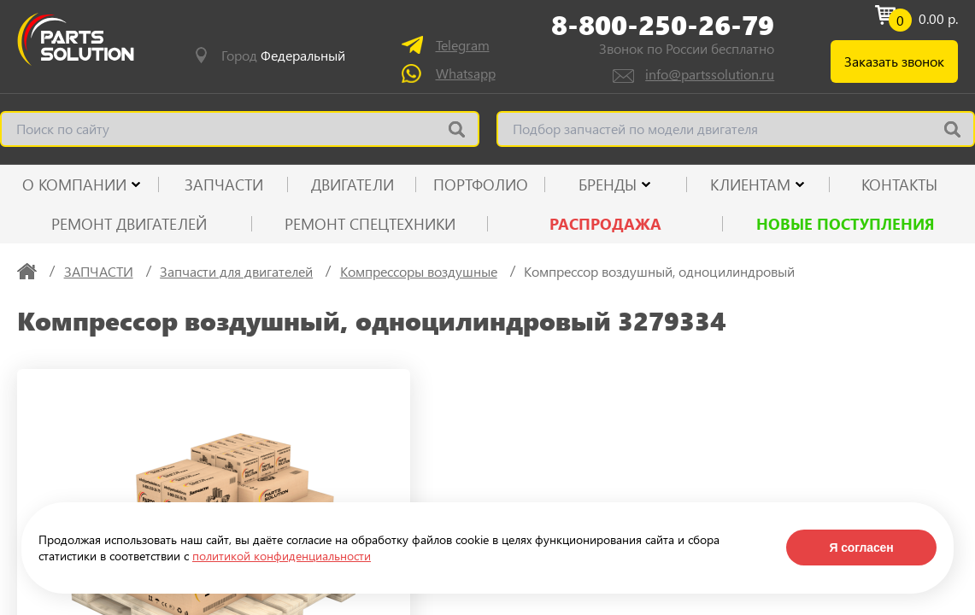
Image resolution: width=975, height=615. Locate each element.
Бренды (608, 184)
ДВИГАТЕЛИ (352, 184)
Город (283, 55)
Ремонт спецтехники (370, 224)
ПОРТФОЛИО (480, 184)
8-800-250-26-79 (662, 24)
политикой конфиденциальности (281, 556)
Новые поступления (845, 224)
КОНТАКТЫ (899, 184)
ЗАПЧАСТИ (224, 184)
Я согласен (861, 547)
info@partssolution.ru (709, 74)
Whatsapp (466, 73)
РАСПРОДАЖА (605, 224)
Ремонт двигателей (129, 224)
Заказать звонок (894, 61)
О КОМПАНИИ (74, 184)
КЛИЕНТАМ (750, 184)
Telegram (463, 45)
